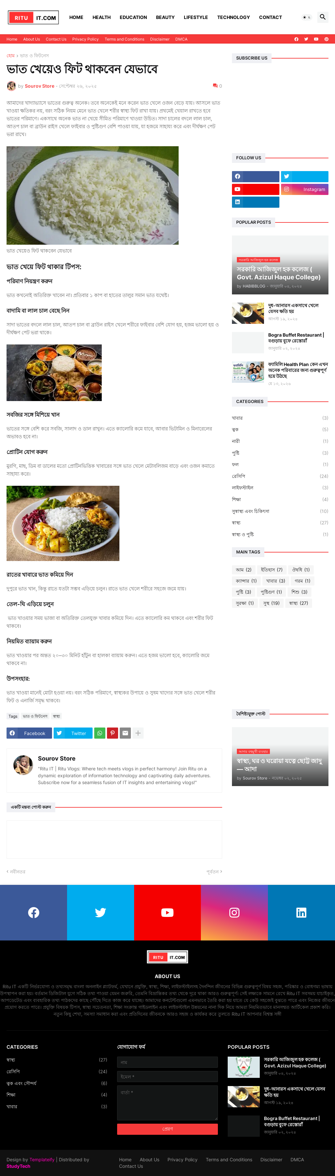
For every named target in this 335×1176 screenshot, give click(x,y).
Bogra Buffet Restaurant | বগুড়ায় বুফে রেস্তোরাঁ (296, 337)
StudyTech (18, 1166)
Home (76, 17)
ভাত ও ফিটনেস (34, 55)
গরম (302, 581)
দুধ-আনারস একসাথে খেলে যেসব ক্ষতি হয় (293, 308)
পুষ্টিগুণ (271, 592)
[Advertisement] (280, 658)
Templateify (42, 1159)
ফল (280, 464)
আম (244, 570)
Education (133, 17)
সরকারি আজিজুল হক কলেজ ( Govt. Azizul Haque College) (295, 1062)
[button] (306, 17)
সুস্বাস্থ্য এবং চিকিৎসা (280, 511)
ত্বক (280, 429)
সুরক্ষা (245, 603)
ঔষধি (301, 570)
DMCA (181, 39)
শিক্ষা (280, 499)
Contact (270, 17)
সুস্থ (271, 603)
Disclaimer (159, 39)
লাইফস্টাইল (280, 487)
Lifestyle (196, 17)
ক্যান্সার (246, 581)
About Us (31, 39)
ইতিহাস (272, 570)
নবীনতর (18, 871)
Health (102, 17)
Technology (233, 17)
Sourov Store (57, 758)
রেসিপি (280, 476)
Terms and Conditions (124, 39)
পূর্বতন (212, 871)
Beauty (165, 17)
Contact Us (56, 39)
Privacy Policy (85, 39)
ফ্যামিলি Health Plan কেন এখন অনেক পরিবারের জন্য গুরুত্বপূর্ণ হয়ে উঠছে (298, 370)
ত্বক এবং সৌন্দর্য (57, 1083)
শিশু (299, 592)
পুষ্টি (280, 453)
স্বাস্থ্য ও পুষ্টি (280, 534)
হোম (11, 55)
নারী (280, 441)
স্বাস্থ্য (56, 716)
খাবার (280, 418)
